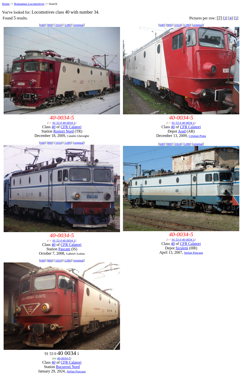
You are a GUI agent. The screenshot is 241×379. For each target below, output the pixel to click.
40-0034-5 (63, 358)
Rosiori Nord (63, 131)
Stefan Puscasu (193, 252)
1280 (67, 25)
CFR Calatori (71, 127)
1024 (58, 25)
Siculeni (182, 248)
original (78, 25)
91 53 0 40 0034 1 (63, 123)
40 (54, 127)
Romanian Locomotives (29, 4)
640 (42, 25)
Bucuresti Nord (68, 367)
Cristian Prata (197, 136)
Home (6, 4)
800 (50, 25)
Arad (182, 131)
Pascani (64, 249)
